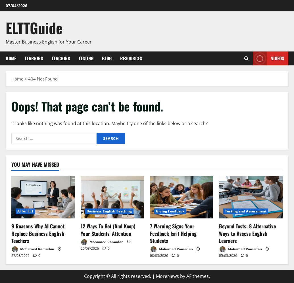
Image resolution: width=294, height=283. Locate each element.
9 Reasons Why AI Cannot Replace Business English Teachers (37, 233)
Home (11, 58)
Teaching (61, 58)
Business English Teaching (109, 211)
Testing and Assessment (245, 211)
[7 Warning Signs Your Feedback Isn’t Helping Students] (182, 197)
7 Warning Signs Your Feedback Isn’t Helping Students (173, 233)
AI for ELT (25, 211)
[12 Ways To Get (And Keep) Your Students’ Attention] (112, 197)
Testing (86, 58)
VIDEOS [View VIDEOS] (268, 58)
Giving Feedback (170, 211)
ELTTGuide (34, 27)
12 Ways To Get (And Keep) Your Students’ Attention (108, 229)
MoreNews (167, 276)
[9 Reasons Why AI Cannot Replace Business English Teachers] (43, 197)
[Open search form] (246, 58)
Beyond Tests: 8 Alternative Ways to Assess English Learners (247, 233)
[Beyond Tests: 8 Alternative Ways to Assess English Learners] (251, 197)
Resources (131, 58)
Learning (34, 58)
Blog (107, 58)
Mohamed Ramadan (32, 249)
